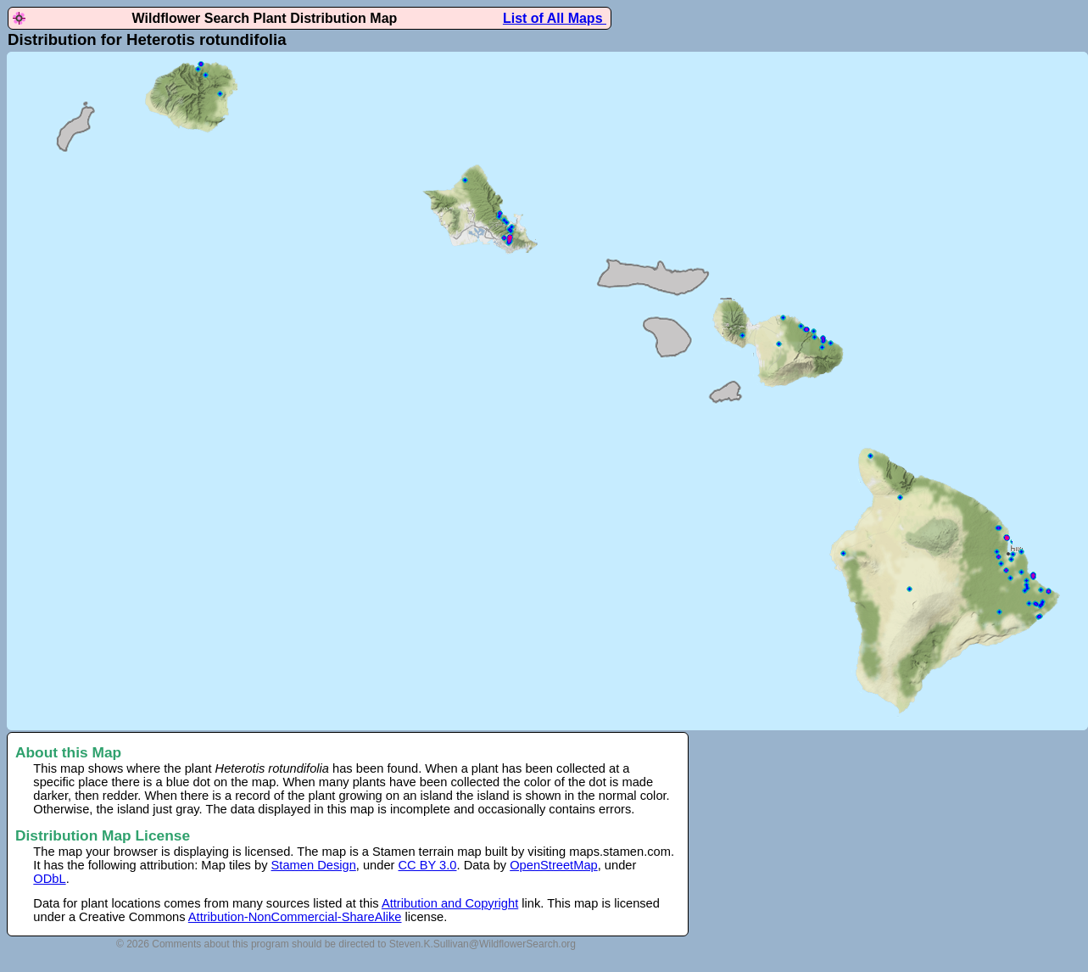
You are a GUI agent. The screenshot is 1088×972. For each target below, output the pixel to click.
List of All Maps (554, 18)
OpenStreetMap (553, 865)
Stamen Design (313, 865)
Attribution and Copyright (450, 903)
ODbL (49, 878)
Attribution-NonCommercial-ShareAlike (295, 917)
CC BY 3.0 (428, 865)
